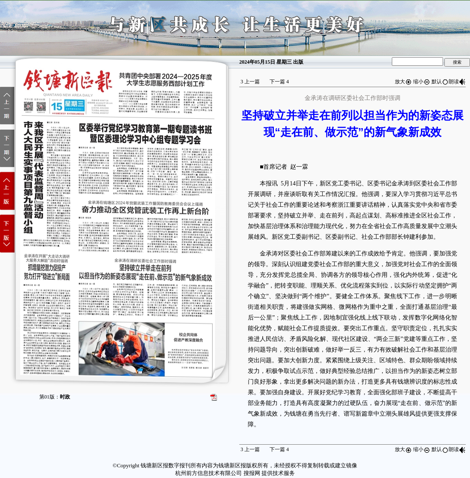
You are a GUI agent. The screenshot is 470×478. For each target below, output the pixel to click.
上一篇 (250, 82)
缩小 (421, 82)
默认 (440, 82)
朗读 (457, 82)
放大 (403, 82)
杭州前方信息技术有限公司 (208, 473)
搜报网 (252, 473)
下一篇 (279, 82)
